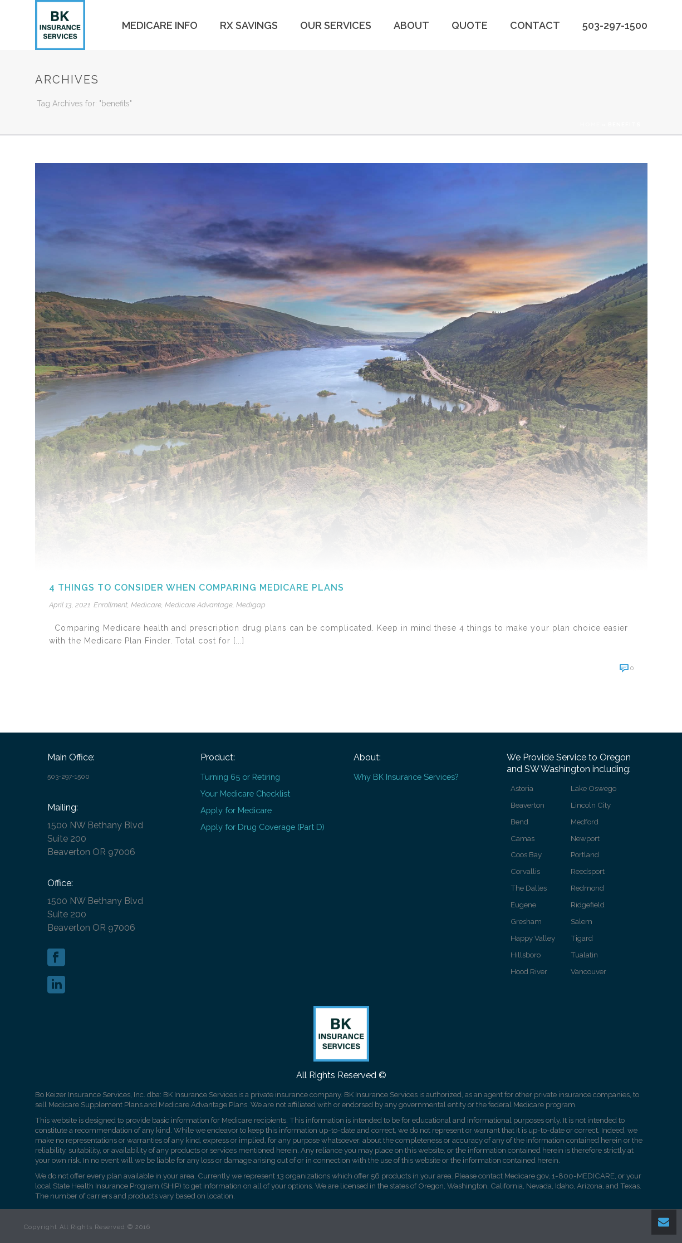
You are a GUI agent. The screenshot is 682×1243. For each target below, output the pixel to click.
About (411, 25)
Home (590, 124)
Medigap (251, 605)
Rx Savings (249, 25)
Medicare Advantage (199, 605)
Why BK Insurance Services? (406, 777)
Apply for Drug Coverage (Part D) (262, 827)
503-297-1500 (614, 25)
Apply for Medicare (236, 810)
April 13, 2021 (69, 605)
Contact (535, 25)
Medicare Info (160, 25)
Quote (470, 25)
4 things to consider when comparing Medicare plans (196, 587)
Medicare (146, 605)
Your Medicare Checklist (245, 793)
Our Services (335, 25)
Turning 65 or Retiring (240, 777)
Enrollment (110, 605)
